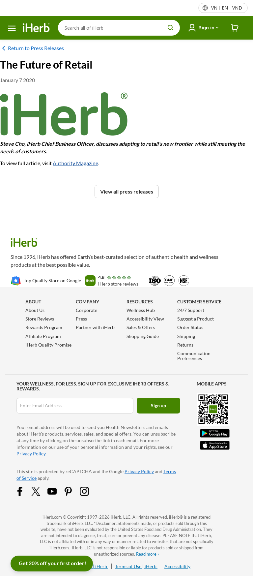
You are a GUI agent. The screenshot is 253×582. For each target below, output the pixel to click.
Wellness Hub (140, 310)
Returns (185, 345)
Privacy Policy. (31, 453)
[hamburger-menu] (11, 28)
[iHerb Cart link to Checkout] (235, 28)
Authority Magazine (75, 163)
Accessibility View (145, 319)
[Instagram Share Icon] (88, 491)
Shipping (186, 336)
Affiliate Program (43, 336)
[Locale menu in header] (226, 8)
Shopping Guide (142, 336)
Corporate (86, 310)
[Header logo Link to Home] (36, 27)
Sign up (158, 405)
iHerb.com (52, 517)
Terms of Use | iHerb (136, 566)
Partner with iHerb (95, 327)
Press (81, 319)
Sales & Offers (140, 327)
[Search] (119, 28)
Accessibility (177, 566)
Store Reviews (39, 319)
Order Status (190, 327)
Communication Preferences (194, 356)
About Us (34, 310)
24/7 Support (190, 310)
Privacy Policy (139, 471)
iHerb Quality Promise (48, 345)
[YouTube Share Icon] (56, 491)
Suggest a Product (195, 319)
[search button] (171, 28)
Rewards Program (43, 327)
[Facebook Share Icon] (24, 491)
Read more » (147, 554)
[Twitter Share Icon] (40, 491)
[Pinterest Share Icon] (72, 491)
